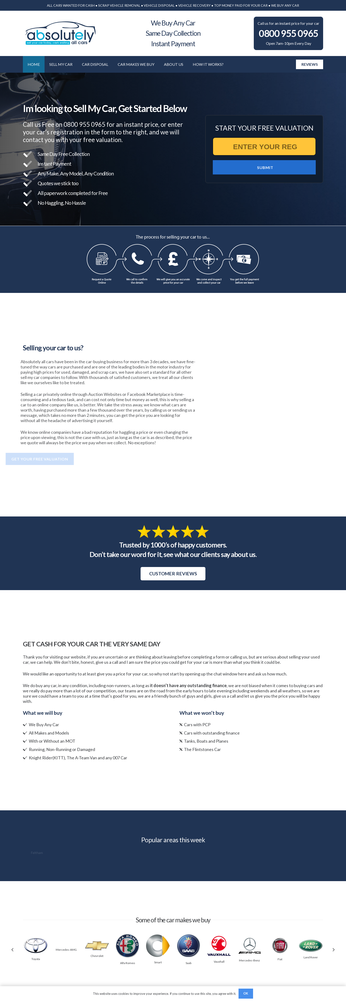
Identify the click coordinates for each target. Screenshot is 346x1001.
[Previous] (12, 949)
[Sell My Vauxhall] (219, 937)
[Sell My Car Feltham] (37, 852)
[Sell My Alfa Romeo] (127, 936)
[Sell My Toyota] (36, 940)
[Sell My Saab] (188, 936)
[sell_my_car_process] (173, 259)
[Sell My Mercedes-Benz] (249, 939)
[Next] (333, 949)
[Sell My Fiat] (280, 940)
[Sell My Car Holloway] (67, 852)
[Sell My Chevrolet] (97, 943)
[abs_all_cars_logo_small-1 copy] (60, 33)
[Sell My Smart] (158, 937)
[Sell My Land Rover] (311, 942)
